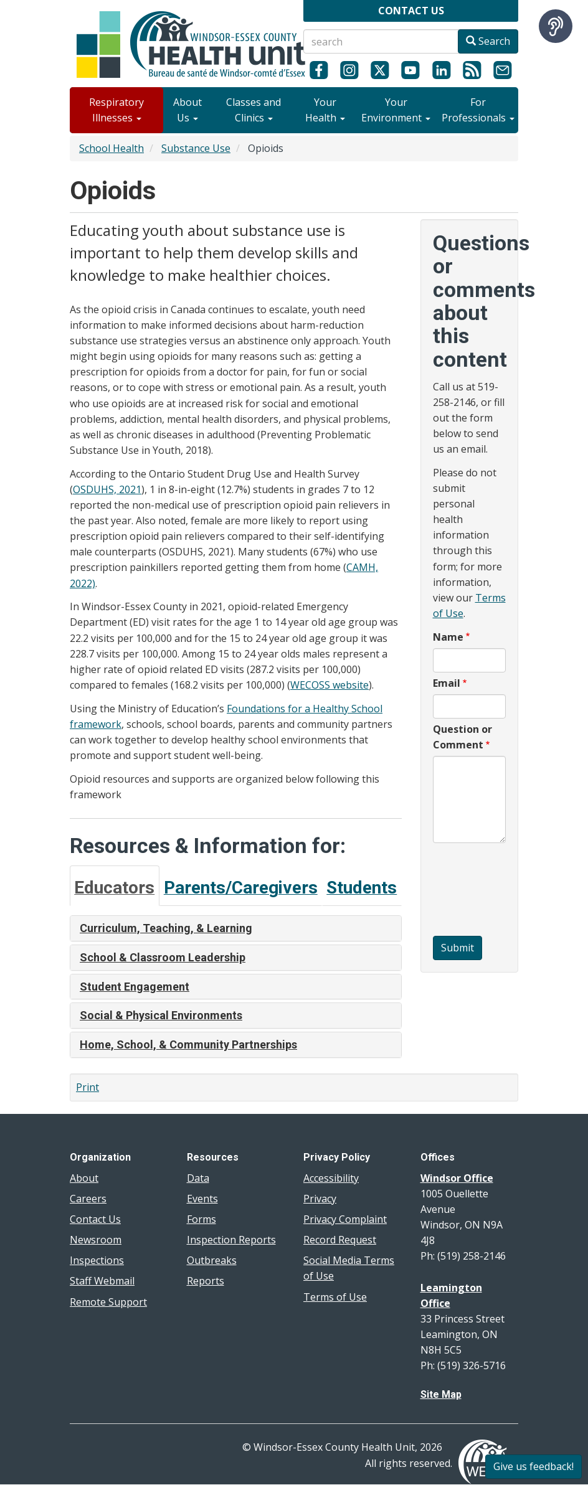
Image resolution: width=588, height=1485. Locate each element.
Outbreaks (212, 1260)
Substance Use (195, 148)
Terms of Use (335, 1297)
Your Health (325, 110)
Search (488, 41)
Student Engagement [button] (134, 986)
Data (198, 1178)
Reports (205, 1281)
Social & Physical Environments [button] (161, 1015)
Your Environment (395, 110)
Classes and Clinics (253, 110)
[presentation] (484, 891)
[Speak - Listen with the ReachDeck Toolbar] (555, 26)
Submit (457, 948)
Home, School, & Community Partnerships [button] (188, 1044)
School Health (111, 148)
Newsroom (95, 1240)
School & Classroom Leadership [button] (162, 957)
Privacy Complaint (345, 1219)
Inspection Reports (231, 1240)
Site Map (441, 1394)
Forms (201, 1219)
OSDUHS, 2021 (107, 489)
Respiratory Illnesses (116, 110)
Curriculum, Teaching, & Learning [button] (166, 928)
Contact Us (95, 1219)
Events (202, 1198)
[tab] (114, 885)
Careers (88, 1198)
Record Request (339, 1240)
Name (448, 637)
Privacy (319, 1198)
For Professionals (478, 110)
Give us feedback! (533, 1466)
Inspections (97, 1260)
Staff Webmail (102, 1281)
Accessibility (331, 1178)
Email (446, 683)
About (84, 1178)
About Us (187, 110)
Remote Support (108, 1302)
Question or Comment (462, 737)
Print (87, 1087)
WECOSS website (329, 685)
